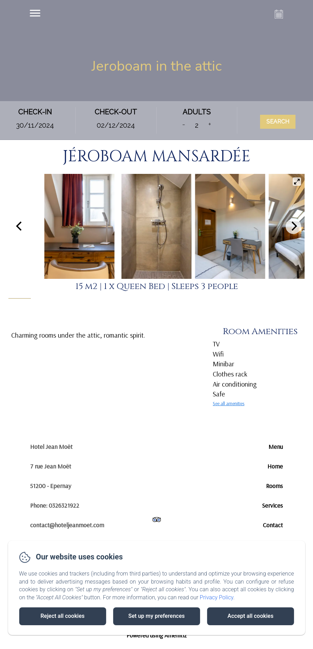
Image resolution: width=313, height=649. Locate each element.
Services (272, 505)
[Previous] (19, 226)
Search (277, 121)
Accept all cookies (250, 616)
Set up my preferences (156, 616)
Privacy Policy (216, 597)
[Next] (293, 226)
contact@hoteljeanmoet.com (67, 525)
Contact (273, 525)
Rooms (274, 486)
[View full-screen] (297, 181)
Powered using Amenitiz (157, 635)
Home (275, 466)
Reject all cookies (62, 616)
